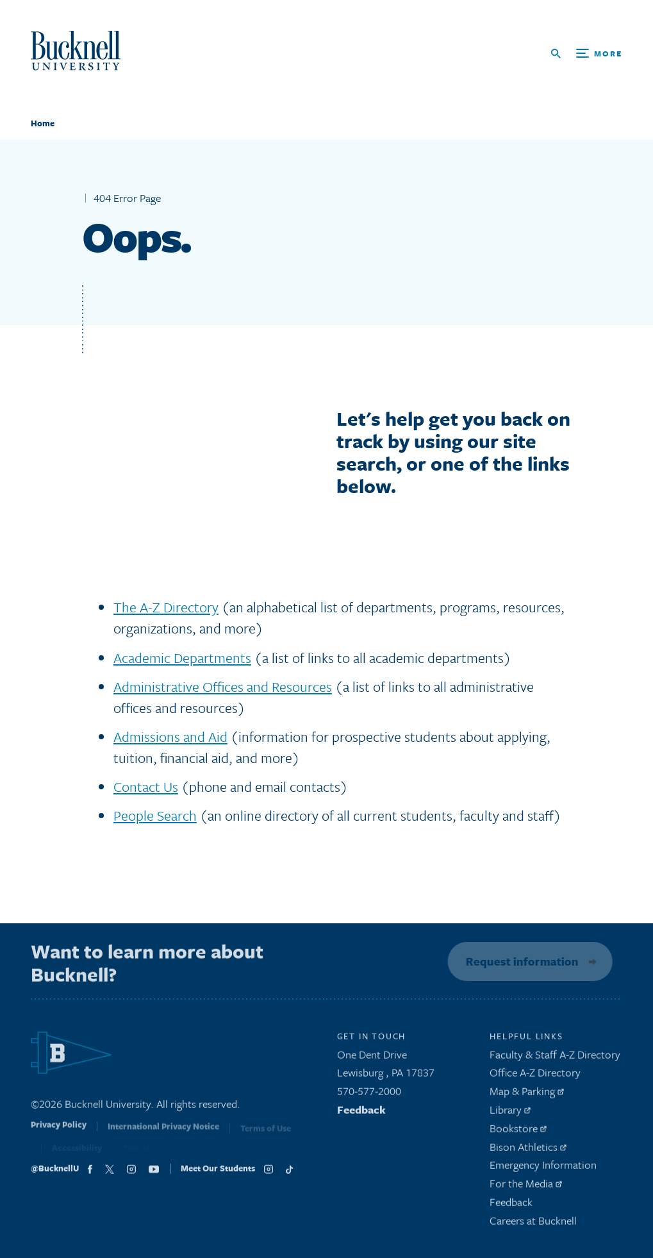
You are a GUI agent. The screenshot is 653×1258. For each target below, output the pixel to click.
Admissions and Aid (170, 736)
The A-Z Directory (166, 607)
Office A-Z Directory (535, 1076)
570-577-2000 (369, 1095)
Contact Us (145, 786)
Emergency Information (543, 1169)
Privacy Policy (59, 1132)
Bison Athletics (528, 1150)
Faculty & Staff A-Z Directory (555, 1058)
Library (510, 1113)
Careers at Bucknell (533, 1224)
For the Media (526, 1187)
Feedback (361, 1113)
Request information (519, 961)
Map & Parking (527, 1095)
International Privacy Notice (163, 1133)
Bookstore (518, 1132)
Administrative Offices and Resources (222, 686)
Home (42, 123)
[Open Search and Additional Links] (586, 53)
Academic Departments (182, 657)
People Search (155, 815)
